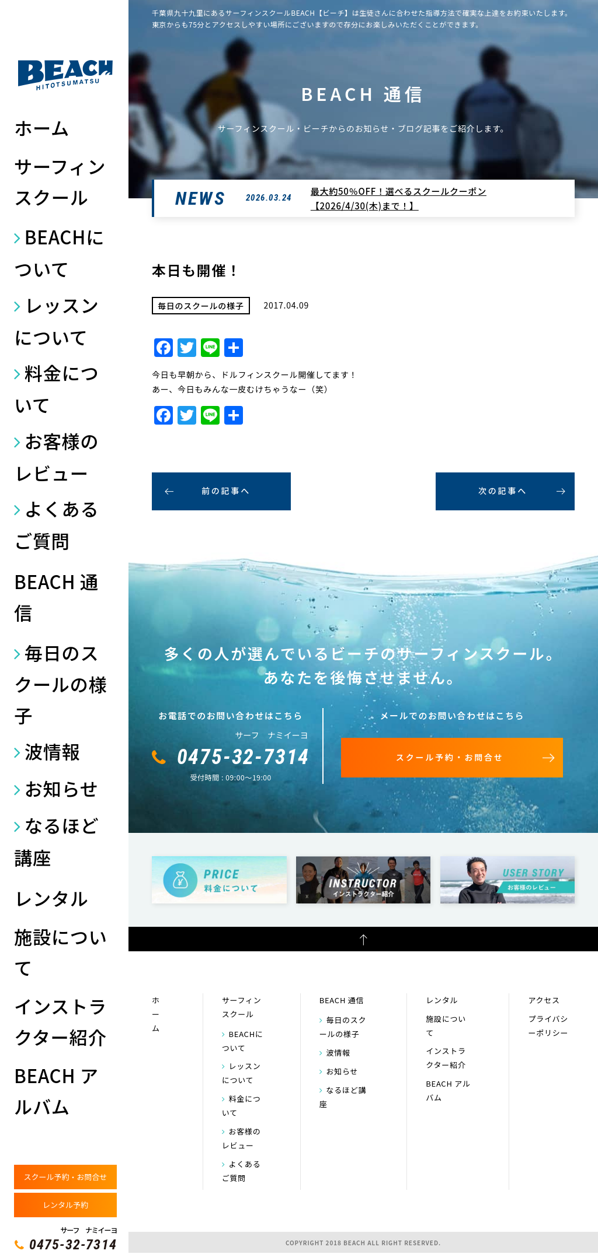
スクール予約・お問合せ (65, 1176)
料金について (56, 388)
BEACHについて (59, 252)
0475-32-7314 (73, 1245)
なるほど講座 (56, 841)
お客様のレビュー (56, 457)
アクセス (543, 1000)
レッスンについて (56, 321)
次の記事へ (502, 490)
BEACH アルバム (56, 1090)
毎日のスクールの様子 (60, 683)
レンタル (51, 898)
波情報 (53, 751)
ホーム (41, 127)
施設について (60, 951)
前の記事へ (226, 490)
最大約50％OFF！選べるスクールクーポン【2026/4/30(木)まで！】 (398, 198)
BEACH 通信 (56, 596)
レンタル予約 (65, 1204)
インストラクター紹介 (60, 1021)
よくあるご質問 (56, 524)
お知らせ (62, 788)
